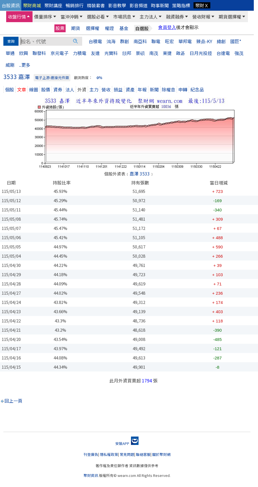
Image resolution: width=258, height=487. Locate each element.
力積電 (79, 53)
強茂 (238, 53)
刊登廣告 (91, 454)
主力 (93, 89)
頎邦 (126, 53)
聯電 (155, 41)
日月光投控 (201, 53)
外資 (81, 89)
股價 (45, 89)
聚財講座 (53, 5)
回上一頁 (13, 400)
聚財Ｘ (202, 5)
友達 (95, 53)
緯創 (221, 41)
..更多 (24, 64)
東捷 (167, 53)
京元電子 (59, 53)
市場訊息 (122, 16)
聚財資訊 (91, 475)
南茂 (153, 53)
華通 (10, 53)
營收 (106, 89)
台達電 (223, 53)
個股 (9, 89)
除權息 (168, 89)
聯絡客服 (143, 454)
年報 (142, 89)
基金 (123, 28)
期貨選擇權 (230, 16)
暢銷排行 (75, 5)
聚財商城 (32, 5)
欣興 (23, 53)
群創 (124, 41)
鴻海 (111, 41)
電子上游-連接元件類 (52, 77)
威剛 (10, 64)
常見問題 (127, 454)
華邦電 (185, 41)
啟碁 (180, 53)
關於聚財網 (161, 454)
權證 (109, 28)
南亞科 (140, 41)
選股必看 (96, 16)
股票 (60, 28)
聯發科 (39, 53)
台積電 (95, 41)
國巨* (235, 41)
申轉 (182, 89)
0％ (99, 77)
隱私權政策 (109, 454)
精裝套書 (96, 5)
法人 (69, 89)
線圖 (33, 89)
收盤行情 (17, 16)
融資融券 (175, 16)
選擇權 (92, 28)
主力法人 (149, 16)
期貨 (75, 28)
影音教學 (117, 5)
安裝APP (127, 443)
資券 (57, 89)
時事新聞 (160, 5)
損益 (118, 89)
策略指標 (181, 5)
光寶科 (111, 53)
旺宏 (169, 41)
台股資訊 (11, 5)
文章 (21, 89)
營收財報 (201, 16)
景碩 (140, 53)
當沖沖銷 (70, 16)
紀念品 (197, 89)
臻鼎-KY (204, 41)
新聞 (154, 89)
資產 (130, 89)
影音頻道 (139, 5)
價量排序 (43, 16)
